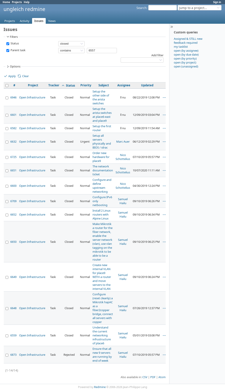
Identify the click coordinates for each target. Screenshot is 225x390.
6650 (13, 242)
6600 (13, 186)
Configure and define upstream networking (102, 186)
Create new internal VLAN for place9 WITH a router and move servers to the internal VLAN (102, 277)
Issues (39, 21)
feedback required (186, 43)
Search (141, 8)
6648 (13, 308)
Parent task (17, 50)
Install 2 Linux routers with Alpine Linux (102, 214)
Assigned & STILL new (188, 39)
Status (14, 43)
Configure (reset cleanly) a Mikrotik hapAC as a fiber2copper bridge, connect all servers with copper (103, 308)
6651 (13, 170)
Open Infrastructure (32, 97)
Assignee (123, 85)
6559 (13, 335)
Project (33, 85)
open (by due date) (186, 54)
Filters (12, 37)
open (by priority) (185, 58)
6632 (13, 141)
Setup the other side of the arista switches (101, 97)
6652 (13, 214)
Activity (24, 21)
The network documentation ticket (103, 170)
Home (6, 2)
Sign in (217, 2)
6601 (13, 115)
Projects (17, 2)
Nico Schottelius (123, 157)
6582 (13, 128)
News (52, 21)
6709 (13, 201)
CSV (144, 377)
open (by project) (185, 62)
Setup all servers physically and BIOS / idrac (102, 141)
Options (13, 67)
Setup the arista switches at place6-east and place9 (102, 115)
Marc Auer (123, 141)
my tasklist (181, 47)
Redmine (100, 387)
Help (26, 2)
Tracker (53, 85)
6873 (13, 355)
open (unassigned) (186, 66)
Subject (103, 85)
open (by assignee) (186, 51)
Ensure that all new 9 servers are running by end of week (102, 355)
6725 (13, 157)
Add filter (157, 55)
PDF (153, 377)
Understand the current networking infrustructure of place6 (102, 335)
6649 (13, 277)
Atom (162, 377)
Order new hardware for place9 (101, 157)
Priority (85, 85)
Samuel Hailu (123, 201)
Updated (147, 85)
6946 (13, 97)
